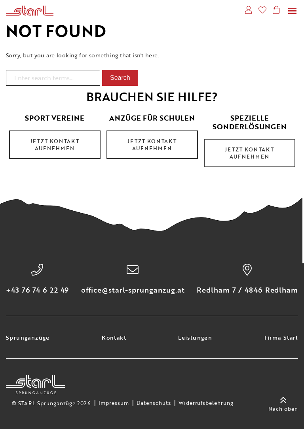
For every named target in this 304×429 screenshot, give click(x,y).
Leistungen (195, 337)
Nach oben (283, 403)
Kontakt (114, 337)
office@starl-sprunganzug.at (133, 290)
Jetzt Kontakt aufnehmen (54, 144)
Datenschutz (154, 403)
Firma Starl (281, 337)
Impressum (114, 403)
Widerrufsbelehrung (206, 403)
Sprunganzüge (28, 337)
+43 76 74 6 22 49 (37, 290)
